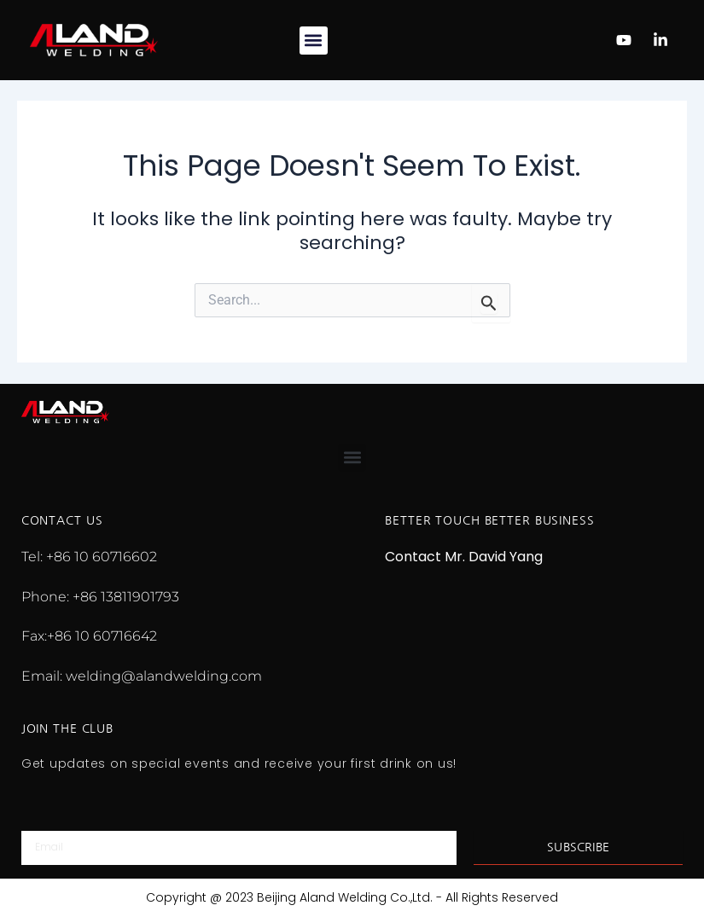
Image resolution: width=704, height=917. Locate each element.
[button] (314, 40)
